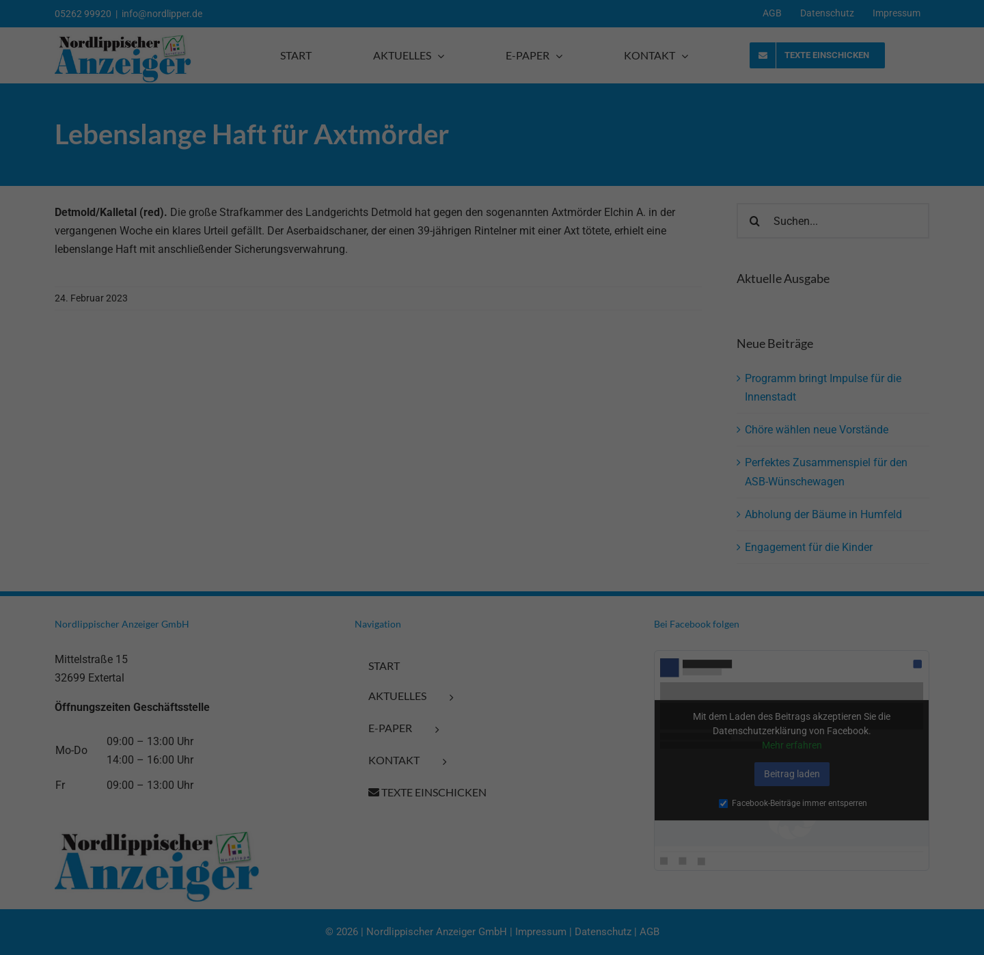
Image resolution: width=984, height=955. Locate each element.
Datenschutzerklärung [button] (183, 938)
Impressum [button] (235, 938)
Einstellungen (80, 776)
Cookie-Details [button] (126, 938)
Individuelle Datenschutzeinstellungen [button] (178, 913)
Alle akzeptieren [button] (178, 844)
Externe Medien (312, 803)
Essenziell (27, 803)
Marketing (164, 803)
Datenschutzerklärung (209, 764)
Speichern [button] (179, 879)
